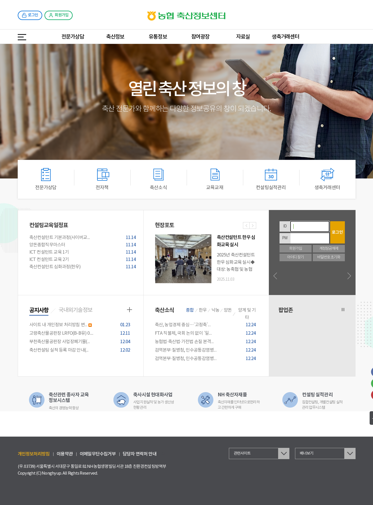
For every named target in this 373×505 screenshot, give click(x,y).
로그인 (337, 232)
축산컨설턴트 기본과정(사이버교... (83, 238)
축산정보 (115, 37)
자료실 (243, 37)
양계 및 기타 (247, 314)
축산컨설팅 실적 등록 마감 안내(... (80, 350)
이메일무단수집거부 (98, 454)
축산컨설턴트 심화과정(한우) (83, 267)
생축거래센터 (285, 37)
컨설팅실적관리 (271, 179)
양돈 (228, 310)
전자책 (102, 179)
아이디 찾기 (295, 257)
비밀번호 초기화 (328, 257)
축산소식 (158, 179)
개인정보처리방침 (34, 454)
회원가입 (295, 249)
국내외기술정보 (75, 310)
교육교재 (215, 179)
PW (284, 238)
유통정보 (158, 37)
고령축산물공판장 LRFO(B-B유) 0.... (80, 333)
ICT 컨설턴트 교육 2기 (83, 259)
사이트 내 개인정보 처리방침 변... (80, 325)
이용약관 (65, 454)
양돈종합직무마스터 (83, 245)
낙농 (215, 310)
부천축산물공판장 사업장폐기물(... (80, 341)
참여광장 (200, 37)
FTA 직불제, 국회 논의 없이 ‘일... (206, 333)
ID (285, 226)
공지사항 (39, 310)
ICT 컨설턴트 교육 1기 (83, 252)
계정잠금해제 (328, 249)
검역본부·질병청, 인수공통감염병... (206, 350)
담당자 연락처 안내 (140, 454)
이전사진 (246, 226)
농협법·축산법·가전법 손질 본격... (206, 341)
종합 (190, 310)
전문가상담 (72, 37)
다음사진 (253, 226)
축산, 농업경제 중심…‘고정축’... (206, 325)
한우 (203, 310)
